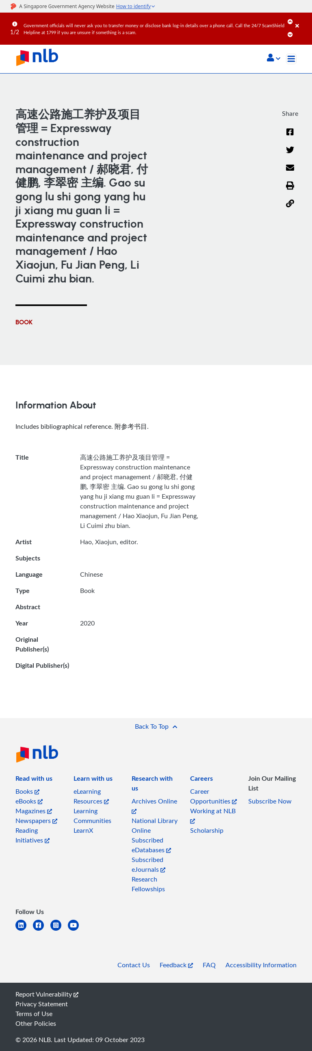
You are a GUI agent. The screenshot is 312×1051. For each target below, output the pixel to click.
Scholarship (206, 830)
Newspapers (36, 820)
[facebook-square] (41, 930)
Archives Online (154, 805)
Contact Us (133, 964)
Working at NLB (213, 815)
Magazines (33, 810)
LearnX (83, 830)
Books (27, 791)
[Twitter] (290, 155)
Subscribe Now (270, 801)
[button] (273, 58)
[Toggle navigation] (291, 59)
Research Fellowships (148, 884)
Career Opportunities (213, 796)
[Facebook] (290, 137)
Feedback (176, 964)
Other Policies (35, 1023)
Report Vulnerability (46, 994)
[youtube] (76, 930)
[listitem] (33, 779)
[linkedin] (24, 930)
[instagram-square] (59, 930)
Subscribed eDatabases (151, 845)
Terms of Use (33, 1013)
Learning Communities (92, 815)
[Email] (290, 173)
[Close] (302, 20)
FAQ (209, 964)
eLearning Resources (91, 796)
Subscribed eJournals (148, 864)
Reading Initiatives (32, 835)
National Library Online (155, 825)
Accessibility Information (261, 964)
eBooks (29, 801)
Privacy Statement (41, 1003)
